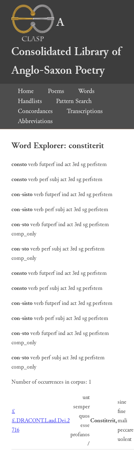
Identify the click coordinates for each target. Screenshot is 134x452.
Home (26, 91)
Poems (56, 91)
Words (86, 91)
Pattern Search (74, 101)
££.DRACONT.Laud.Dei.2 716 (41, 420)
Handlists (30, 101)
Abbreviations (35, 121)
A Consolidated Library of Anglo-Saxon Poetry (66, 46)
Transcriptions (85, 111)
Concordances (35, 111)
